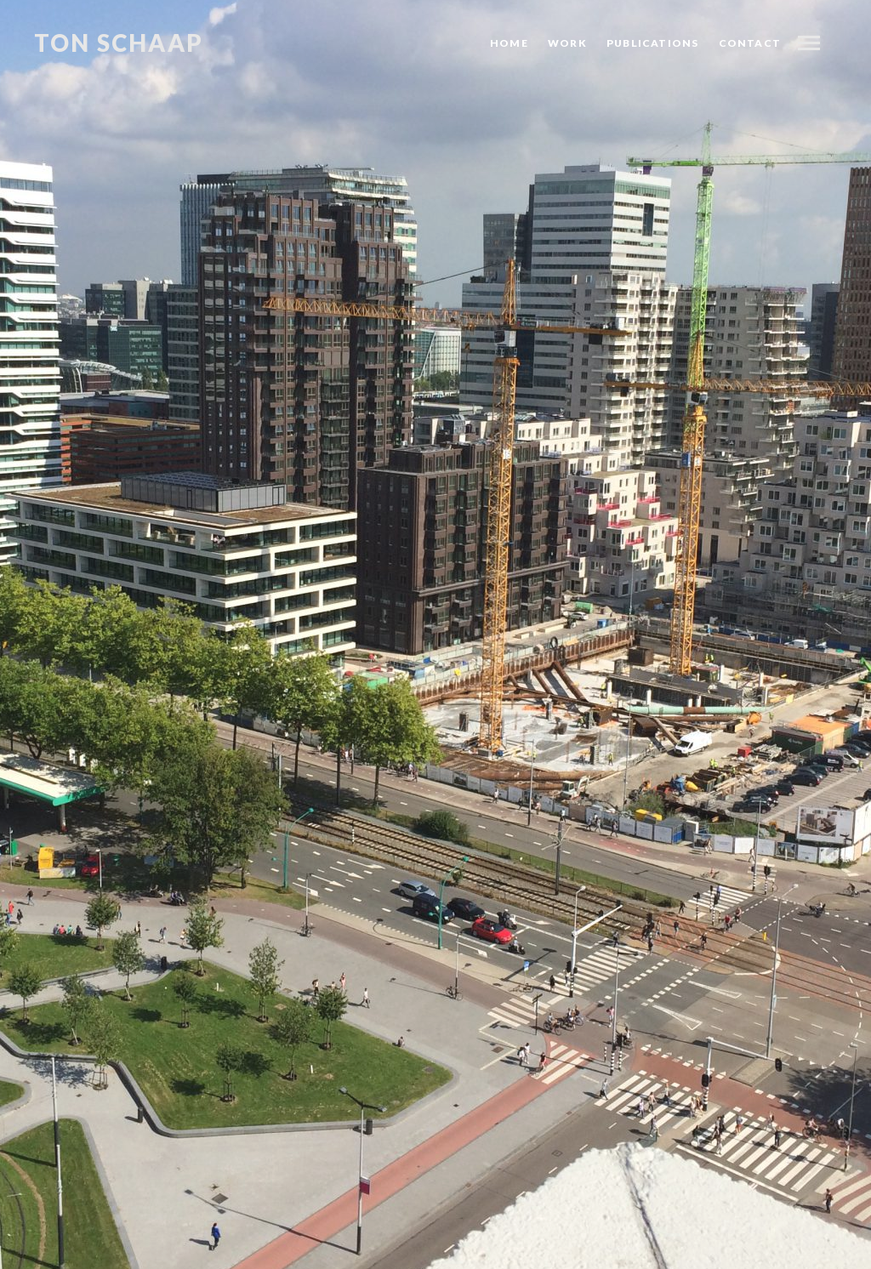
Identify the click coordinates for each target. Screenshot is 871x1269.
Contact (750, 43)
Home (509, 43)
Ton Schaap (118, 43)
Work (567, 43)
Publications (652, 43)
